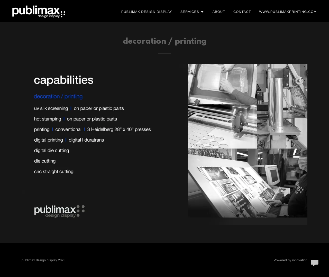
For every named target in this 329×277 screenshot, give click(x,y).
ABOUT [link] (219, 12)
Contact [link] (242, 12)
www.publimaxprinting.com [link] (288, 12)
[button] (192, 12)
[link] (38, 11)
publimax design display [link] (146, 12)
